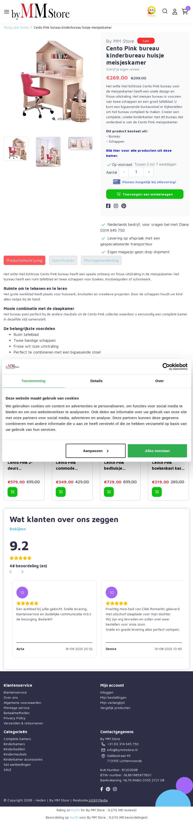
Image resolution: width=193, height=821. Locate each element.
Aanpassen (95, 450)
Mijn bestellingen (113, 697)
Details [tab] (97, 381)
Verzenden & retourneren (23, 723)
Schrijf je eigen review (122, 69)
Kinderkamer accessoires (23, 759)
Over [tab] (159, 381)
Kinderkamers (14, 744)
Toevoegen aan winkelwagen (145, 194)
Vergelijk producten (115, 708)
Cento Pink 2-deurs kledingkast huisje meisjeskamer (21, 465)
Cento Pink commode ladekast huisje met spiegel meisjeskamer (70, 465)
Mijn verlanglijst (112, 702)
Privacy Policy (15, 718)
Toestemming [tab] (33, 381)
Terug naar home (16, 27)
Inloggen (107, 692)
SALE (7, 769)
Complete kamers (17, 739)
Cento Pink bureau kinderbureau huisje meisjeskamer (73, 27)
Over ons (11, 697)
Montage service (17, 708)
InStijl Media (98, 800)
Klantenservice (15, 692)
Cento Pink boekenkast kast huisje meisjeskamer (167, 465)
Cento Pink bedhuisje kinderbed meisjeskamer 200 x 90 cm (117, 465)
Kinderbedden (14, 749)
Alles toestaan (157, 450)
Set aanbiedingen (17, 764)
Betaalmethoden (17, 713)
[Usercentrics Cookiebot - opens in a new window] (166, 366)
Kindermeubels (15, 754)
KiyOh (75, 810)
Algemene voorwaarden (22, 702)
